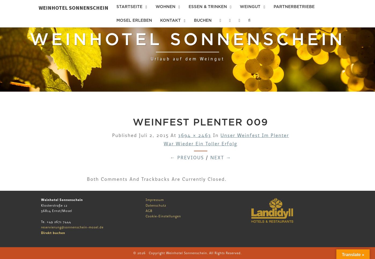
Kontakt (170, 20)
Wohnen (165, 6)
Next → (220, 158)
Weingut (250, 6)
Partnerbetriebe (294, 6)
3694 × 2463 (194, 135)
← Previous (187, 158)
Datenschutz (156, 205)
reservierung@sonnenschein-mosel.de (72, 227)
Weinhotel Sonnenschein (73, 7)
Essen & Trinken (208, 6)
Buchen (203, 20)
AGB (149, 211)
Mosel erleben (134, 20)
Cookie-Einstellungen (163, 216)
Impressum (155, 200)
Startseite (129, 6)
